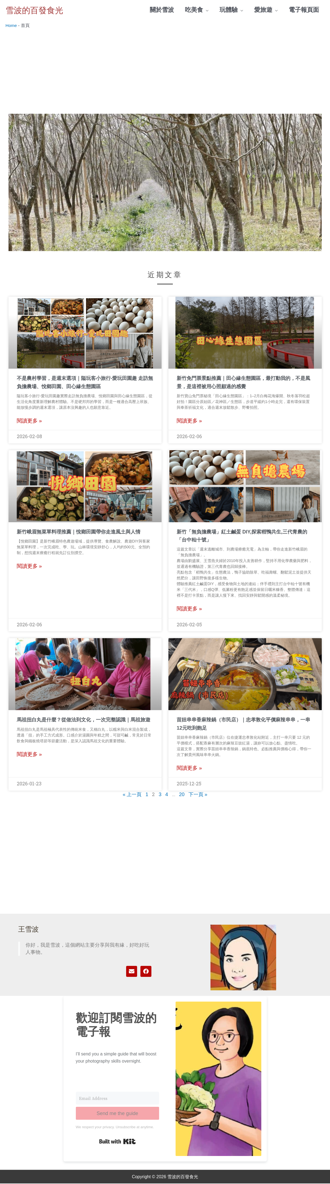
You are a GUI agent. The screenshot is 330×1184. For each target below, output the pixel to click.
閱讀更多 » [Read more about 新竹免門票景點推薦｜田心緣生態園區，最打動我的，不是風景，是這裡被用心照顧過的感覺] (189, 421)
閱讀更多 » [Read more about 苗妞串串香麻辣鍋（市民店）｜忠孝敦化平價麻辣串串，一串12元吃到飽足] (189, 768)
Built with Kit (117, 1142)
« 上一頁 (132, 795)
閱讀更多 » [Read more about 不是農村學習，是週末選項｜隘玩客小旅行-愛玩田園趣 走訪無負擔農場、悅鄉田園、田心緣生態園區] (29, 421)
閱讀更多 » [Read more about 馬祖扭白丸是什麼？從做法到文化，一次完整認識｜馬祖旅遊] (29, 755)
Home (11, 26)
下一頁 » (197, 795)
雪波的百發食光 (39, 10)
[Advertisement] (165, 70)
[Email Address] (117, 1098)
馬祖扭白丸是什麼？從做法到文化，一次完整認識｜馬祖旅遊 (83, 720)
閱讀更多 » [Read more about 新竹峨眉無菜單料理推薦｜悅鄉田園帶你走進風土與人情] (29, 566)
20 (182, 795)
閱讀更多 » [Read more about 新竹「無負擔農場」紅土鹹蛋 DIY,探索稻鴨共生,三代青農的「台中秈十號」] (189, 609)
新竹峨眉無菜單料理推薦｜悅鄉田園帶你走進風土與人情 (78, 532)
